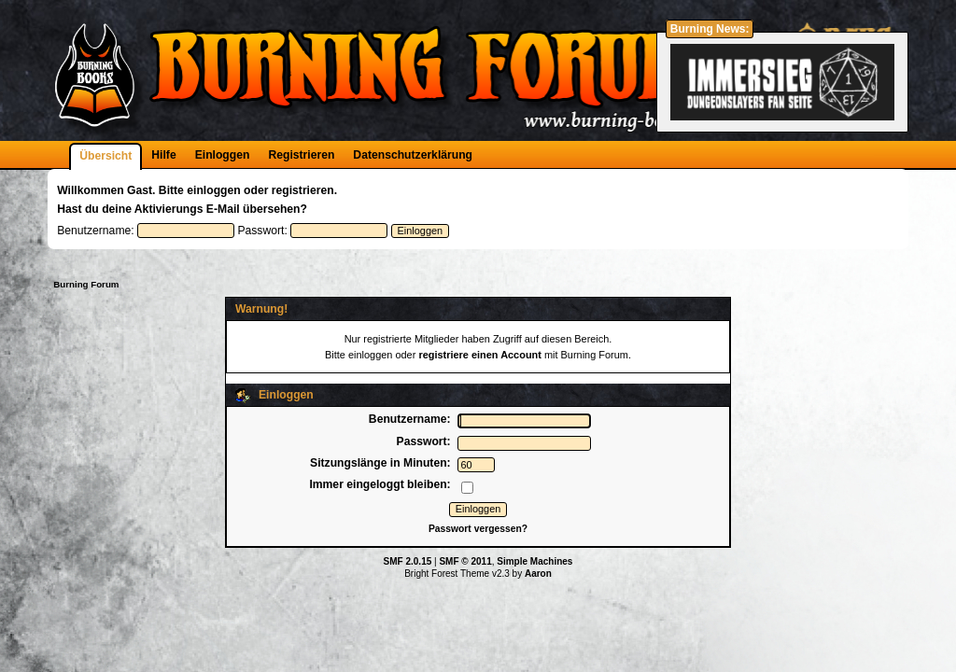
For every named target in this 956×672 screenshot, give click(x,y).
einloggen (213, 190)
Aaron (538, 573)
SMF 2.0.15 (408, 561)
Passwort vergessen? (478, 529)
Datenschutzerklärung (412, 154)
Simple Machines (534, 561)
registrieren (303, 190)
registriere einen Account (479, 354)
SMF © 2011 (465, 561)
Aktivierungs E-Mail (187, 209)
